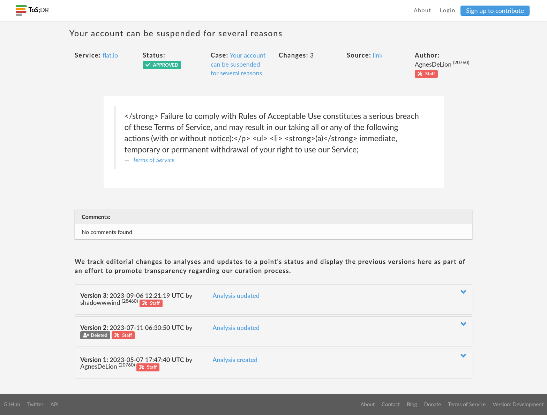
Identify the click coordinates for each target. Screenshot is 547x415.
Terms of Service (153, 160)
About (423, 10)
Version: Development (518, 404)
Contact (391, 404)
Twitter (35, 404)
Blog (412, 404)
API (54, 404)
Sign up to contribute (495, 10)
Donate (432, 404)
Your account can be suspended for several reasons (238, 64)
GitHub (11, 404)
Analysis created (234, 359)
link (378, 55)
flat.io (110, 55)
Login (448, 10)
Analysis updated (236, 295)
